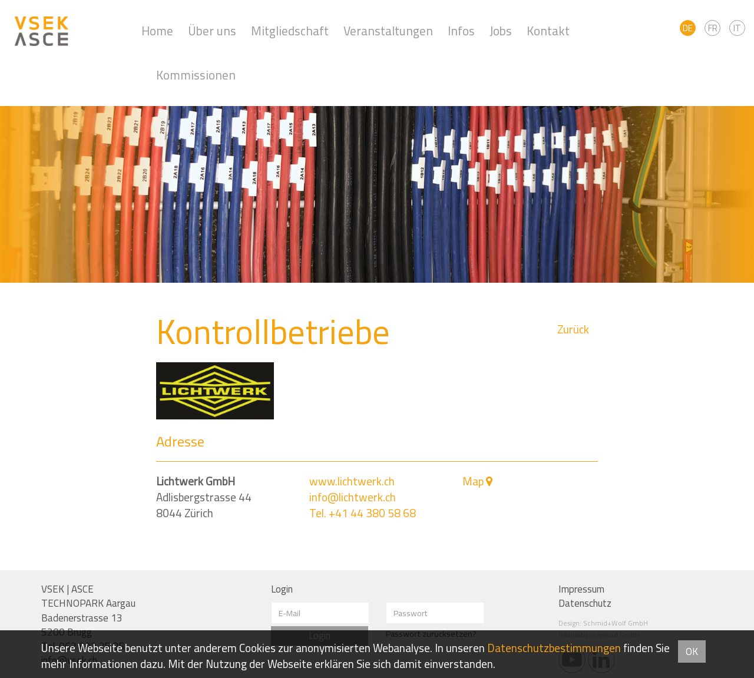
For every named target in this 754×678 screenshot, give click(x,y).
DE (688, 28)
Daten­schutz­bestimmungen (554, 648)
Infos (461, 30)
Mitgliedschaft (290, 30)
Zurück (573, 330)
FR (712, 28)
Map (473, 481)
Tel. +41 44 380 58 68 (362, 513)
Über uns (212, 30)
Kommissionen (196, 75)
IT (737, 28)
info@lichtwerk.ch (352, 497)
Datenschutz (584, 603)
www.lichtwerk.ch (352, 481)
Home (157, 30)
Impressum (581, 589)
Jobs (501, 30)
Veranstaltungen (388, 30)
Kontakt (548, 30)
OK (692, 651)
